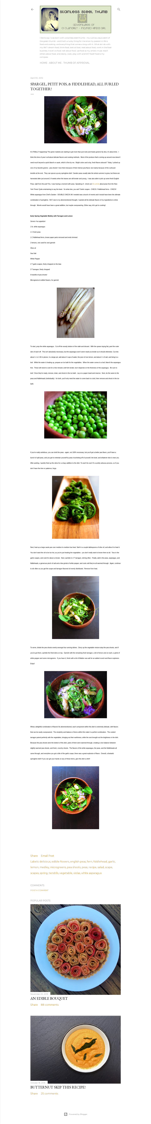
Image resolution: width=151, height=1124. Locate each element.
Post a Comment (39, 890)
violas (76, 873)
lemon (34, 867)
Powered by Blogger (75, 1114)
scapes (34, 873)
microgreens (58, 867)
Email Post (47, 855)
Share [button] (34, 855)
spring (44, 873)
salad (101, 867)
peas (84, 867)
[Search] (119, 9)
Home (43, 62)
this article (95, 184)
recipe (92, 867)
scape (108, 867)
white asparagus (91, 873)
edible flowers (60, 861)
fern (89, 861)
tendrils (53, 873)
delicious (45, 861)
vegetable (65, 873)
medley (44, 867)
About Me (55, 62)
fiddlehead (100, 861)
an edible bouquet (49, 998)
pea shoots (74, 867)
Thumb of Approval (76, 62)
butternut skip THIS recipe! (58, 1087)
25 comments (49, 1093)
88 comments (49, 1004)
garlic (111, 861)
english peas (78, 861)
